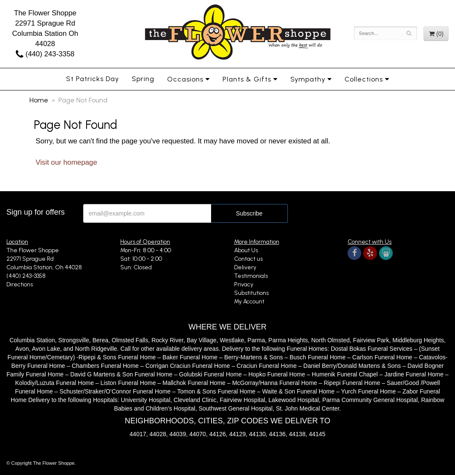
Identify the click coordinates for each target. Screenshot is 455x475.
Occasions (185, 79)
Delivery (245, 267)
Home (38, 100)
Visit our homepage (66, 162)
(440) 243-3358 (45, 54)
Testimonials (251, 276)
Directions (19, 284)
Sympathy (307, 79)
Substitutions (251, 293)
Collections (364, 79)
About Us (246, 250)
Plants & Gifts (247, 79)
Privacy (243, 284)
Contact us (248, 258)
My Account (249, 301)
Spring (143, 79)
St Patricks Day (92, 79)
